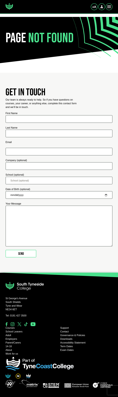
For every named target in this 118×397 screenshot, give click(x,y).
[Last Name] (59, 133)
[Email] (59, 151)
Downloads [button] (66, 339)
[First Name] (59, 119)
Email (9, 142)
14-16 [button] (9, 346)
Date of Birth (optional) (18, 189)
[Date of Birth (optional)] (59, 195)
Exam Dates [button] (67, 350)
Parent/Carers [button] (13, 342)
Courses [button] (10, 328)
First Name (12, 113)
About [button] (9, 350)
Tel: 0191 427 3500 (16, 315)
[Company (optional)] (59, 166)
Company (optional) (16, 160)
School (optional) (15, 174)
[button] (10, 384)
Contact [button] (64, 331)
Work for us (12, 353)
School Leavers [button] (14, 331)
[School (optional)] (59, 180)
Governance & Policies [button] (72, 335)
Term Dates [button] (66, 346)
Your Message (13, 203)
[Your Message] (59, 226)
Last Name (11, 127)
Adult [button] (8, 335)
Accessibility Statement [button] (73, 342)
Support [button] (64, 328)
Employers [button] (11, 339)
